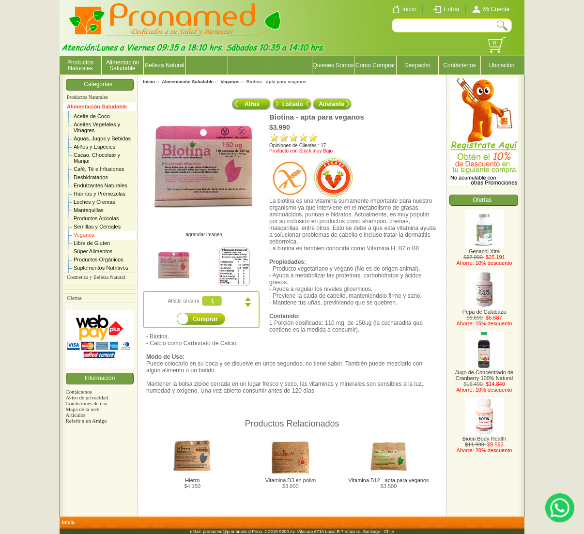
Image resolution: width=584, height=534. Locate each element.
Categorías (99, 84)
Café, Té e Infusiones (99, 169)
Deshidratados (91, 177)
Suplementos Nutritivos (101, 268)
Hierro (192, 480)
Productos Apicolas (96, 218)
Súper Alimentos (93, 251)
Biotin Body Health (484, 436)
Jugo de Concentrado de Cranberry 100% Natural (484, 373)
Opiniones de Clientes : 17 (297, 145)
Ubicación (502, 65)
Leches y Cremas (94, 202)
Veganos (84, 235)
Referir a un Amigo (86, 421)
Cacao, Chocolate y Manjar (97, 158)
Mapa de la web (82, 409)
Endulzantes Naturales (100, 185)
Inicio (149, 81)
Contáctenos (459, 65)
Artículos (75, 415)
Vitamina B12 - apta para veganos (388, 480)
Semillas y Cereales (97, 226)
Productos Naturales (80, 65)
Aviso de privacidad (86, 397)
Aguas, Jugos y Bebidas (102, 138)
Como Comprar (375, 65)
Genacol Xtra (484, 249)
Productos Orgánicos (98, 259)
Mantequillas (89, 210)
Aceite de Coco (92, 116)
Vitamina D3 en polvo (290, 480)
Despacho (417, 65)
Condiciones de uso (86, 403)
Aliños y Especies (94, 147)
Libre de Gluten (92, 243)
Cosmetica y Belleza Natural (96, 277)
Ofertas (74, 298)
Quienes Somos (332, 65)
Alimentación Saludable (97, 106)
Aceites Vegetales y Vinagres (97, 127)
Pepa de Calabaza (484, 309)
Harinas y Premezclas (99, 194)
